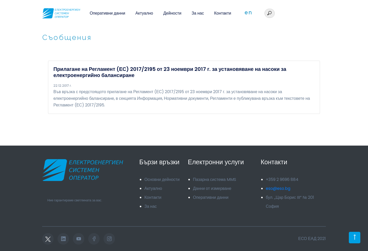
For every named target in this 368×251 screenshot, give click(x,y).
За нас (198, 13)
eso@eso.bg (278, 188)
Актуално (144, 13)
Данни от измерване (212, 188)
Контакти (222, 13)
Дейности (172, 13)
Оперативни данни (107, 13)
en (248, 12)
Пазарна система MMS (214, 179)
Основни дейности (162, 179)
